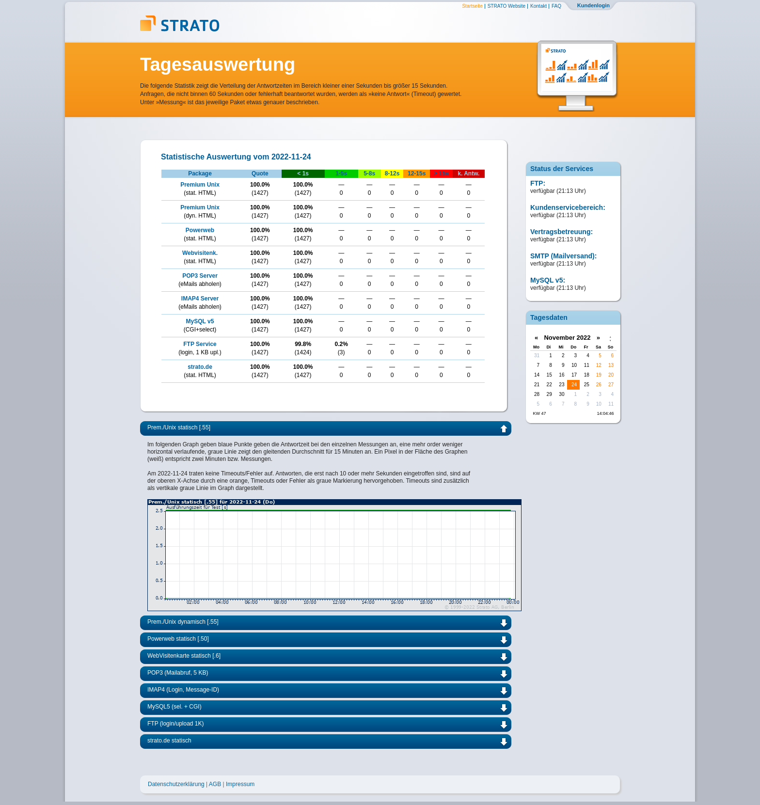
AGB (215, 784)
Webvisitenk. (200, 253)
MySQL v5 (200, 321)
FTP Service (199, 344)
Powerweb (200, 230)
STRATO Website (506, 6)
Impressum (240, 784)
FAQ (556, 6)
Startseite (472, 6)
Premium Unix (200, 184)
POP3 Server (200, 275)
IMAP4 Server (200, 298)
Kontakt (538, 6)
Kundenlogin (593, 5)
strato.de (200, 366)
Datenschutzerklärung (176, 784)
